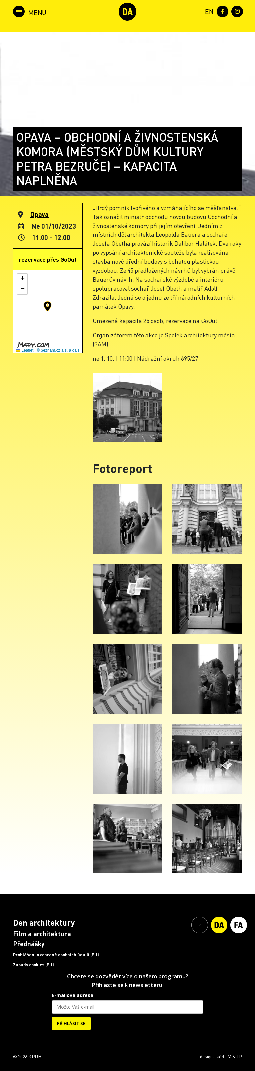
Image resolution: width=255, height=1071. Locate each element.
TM (228, 1056)
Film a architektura (42, 933)
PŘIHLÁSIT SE (71, 1023)
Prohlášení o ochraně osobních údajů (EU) (56, 954)
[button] (47, 306)
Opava (39, 214)
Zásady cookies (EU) (33, 964)
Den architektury (44, 922)
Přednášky (29, 943)
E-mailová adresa (72, 995)
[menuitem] (207, 11)
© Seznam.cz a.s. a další (59, 350)
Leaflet (24, 350)
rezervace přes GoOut (48, 259)
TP (239, 1056)
